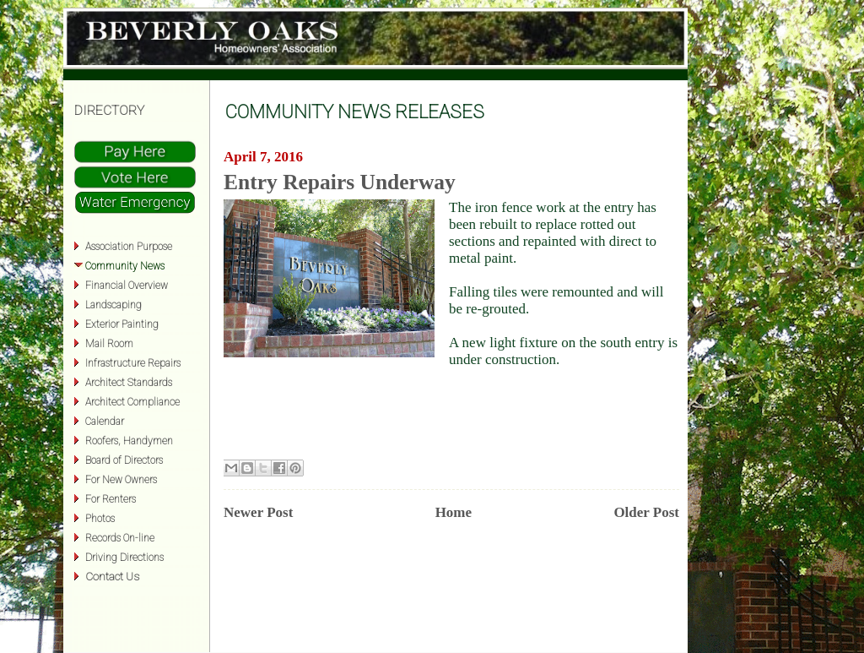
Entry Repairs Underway (340, 182)
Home (453, 512)
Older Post (646, 512)
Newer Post (258, 512)
